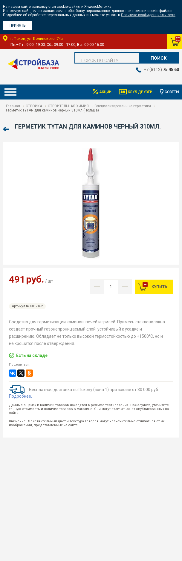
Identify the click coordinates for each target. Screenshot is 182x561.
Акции (105, 92)
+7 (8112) (161, 69)
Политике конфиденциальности (148, 15)
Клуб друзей (140, 92)
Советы (172, 92)
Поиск (159, 58)
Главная (13, 106)
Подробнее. (20, 396)
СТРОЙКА (34, 106)
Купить (159, 286)
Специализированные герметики (122, 106)
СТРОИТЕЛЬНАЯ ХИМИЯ (68, 106)
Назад (6, 129)
